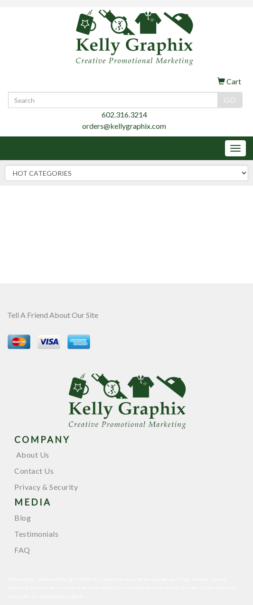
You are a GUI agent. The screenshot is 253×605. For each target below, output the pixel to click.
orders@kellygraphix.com (124, 125)
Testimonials (36, 533)
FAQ (22, 549)
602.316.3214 (124, 114)
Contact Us (34, 470)
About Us (31, 454)
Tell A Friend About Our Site (52, 314)
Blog (22, 517)
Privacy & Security (46, 486)
